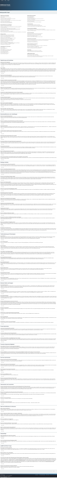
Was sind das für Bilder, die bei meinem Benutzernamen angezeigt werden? (10, 29)
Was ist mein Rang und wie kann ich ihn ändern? (7, 31)
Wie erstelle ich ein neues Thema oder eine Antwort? (7, 34)
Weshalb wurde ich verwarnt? (4, 41)
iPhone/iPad (38, 415)
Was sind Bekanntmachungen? (5, 51)
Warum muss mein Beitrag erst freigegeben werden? (7, 43)
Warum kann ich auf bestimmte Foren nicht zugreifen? (8, 39)
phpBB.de (52, 137)
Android (42, 415)
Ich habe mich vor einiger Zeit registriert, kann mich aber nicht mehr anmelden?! (11, 20)
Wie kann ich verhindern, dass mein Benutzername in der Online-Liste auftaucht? (11, 26)
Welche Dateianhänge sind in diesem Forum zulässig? (34, 50)
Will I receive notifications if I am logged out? (33, 46)
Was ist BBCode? (3, 47)
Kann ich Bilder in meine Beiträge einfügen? (6, 49)
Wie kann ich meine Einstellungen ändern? (6, 25)
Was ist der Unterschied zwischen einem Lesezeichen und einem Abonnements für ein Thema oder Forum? (41, 39)
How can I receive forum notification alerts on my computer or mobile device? (37, 45)
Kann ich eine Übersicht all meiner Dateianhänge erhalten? (35, 51)
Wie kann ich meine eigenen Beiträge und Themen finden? (34, 36)
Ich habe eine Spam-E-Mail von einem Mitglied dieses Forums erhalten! (36, 26)
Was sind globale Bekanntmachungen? (6, 50)
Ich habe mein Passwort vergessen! (5, 21)
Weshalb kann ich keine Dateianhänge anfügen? (7, 40)
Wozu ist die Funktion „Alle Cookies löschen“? (6, 22)
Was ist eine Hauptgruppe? (30, 21)
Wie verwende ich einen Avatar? (5, 30)
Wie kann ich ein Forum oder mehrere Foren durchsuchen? (35, 33)
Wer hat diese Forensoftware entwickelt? (32, 54)
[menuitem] (2, 0)
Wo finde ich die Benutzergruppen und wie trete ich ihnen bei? (35, 18)
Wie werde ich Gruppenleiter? (31, 19)
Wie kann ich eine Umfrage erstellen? (5, 37)
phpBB (4, 475)
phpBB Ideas (37, 453)
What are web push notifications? (31, 44)
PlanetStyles (10, 475)
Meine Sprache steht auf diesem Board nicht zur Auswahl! (8, 28)
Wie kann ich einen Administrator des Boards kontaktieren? (35, 56)
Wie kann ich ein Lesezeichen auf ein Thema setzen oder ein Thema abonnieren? (37, 40)
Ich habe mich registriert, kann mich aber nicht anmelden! (8, 18)
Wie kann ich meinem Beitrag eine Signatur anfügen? (7, 36)
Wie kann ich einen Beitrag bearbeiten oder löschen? (7, 35)
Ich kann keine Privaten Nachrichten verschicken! (33, 24)
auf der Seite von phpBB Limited (23, 449)
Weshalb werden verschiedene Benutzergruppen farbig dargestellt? (36, 20)
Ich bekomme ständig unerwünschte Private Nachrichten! (34, 25)
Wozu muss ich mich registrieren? (5, 16)
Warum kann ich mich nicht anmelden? (6, 19)
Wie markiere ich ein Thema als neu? (5, 44)
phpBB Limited (46, 137)
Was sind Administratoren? (30, 16)
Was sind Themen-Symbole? (4, 53)
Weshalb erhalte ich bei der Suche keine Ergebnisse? (34, 34)
